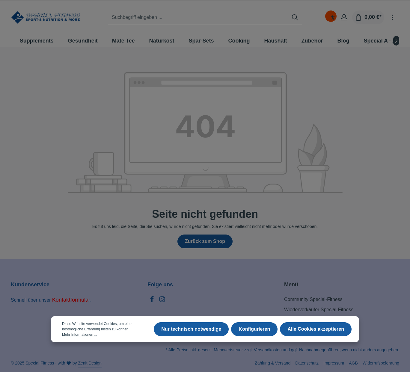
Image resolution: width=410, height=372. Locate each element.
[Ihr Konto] (344, 17)
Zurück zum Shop (205, 241)
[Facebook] (152, 300)
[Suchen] (295, 17)
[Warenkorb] (368, 17)
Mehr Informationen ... (79, 334)
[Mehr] (392, 17)
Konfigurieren (254, 329)
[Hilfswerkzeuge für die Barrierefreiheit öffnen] (333, 17)
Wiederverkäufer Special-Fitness (318, 309)
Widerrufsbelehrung (381, 363)
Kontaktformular (71, 300)
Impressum (333, 363)
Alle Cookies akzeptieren (315, 329)
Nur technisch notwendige (191, 329)
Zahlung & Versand (272, 363)
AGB (353, 363)
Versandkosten (268, 349)
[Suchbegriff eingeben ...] (198, 17)
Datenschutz (307, 363)
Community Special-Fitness (313, 299)
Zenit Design (90, 363)
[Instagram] (162, 300)
